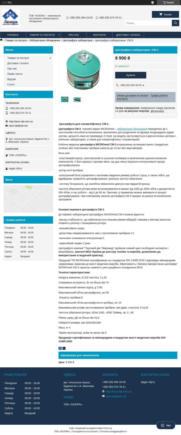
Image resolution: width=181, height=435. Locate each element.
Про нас (73, 35)
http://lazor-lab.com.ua (21, 121)
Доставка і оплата (128, 35)
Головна (13, 35)
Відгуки (11, 79)
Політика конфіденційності (113, 431)
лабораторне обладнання (132, 128)
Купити (130, 75)
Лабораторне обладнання (44, 40)
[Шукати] (175, 23)
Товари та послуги (42, 35)
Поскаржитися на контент (85, 431)
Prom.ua (107, 428)
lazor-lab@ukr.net (18, 125)
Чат (166, 425)
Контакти (99, 35)
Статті (11, 84)
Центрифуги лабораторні (78, 40)
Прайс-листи (14, 73)
